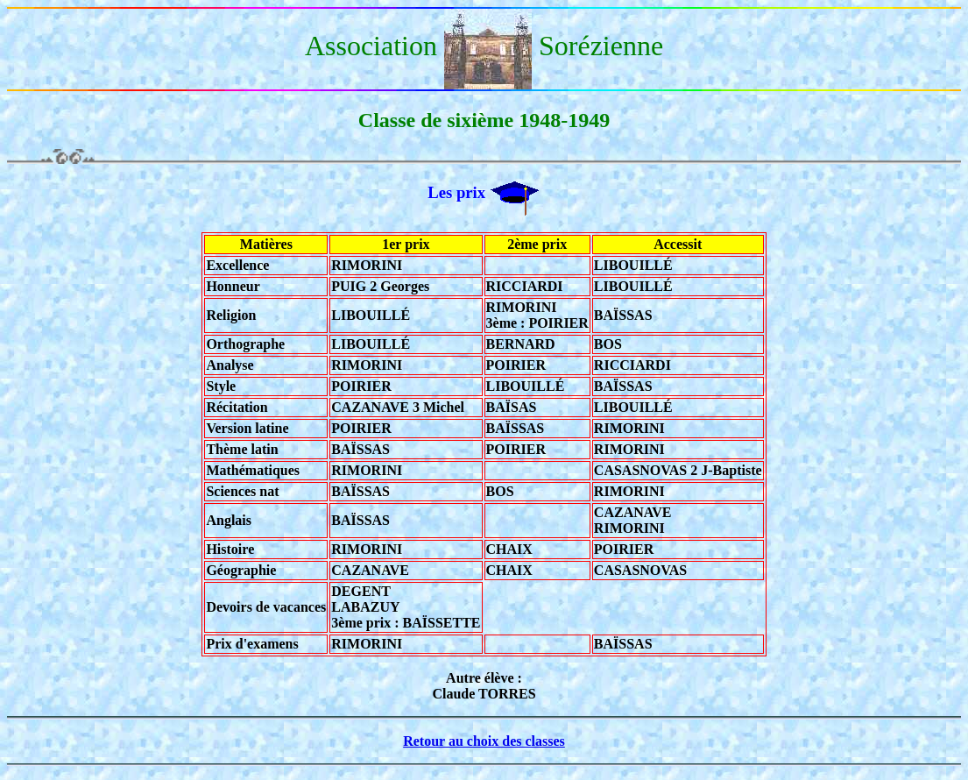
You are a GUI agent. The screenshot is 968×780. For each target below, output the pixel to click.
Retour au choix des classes (484, 741)
